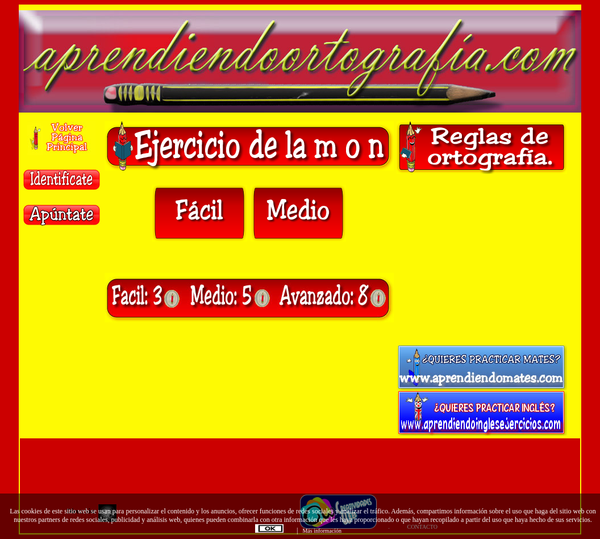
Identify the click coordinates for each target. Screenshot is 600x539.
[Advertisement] (482, 259)
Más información (321, 531)
